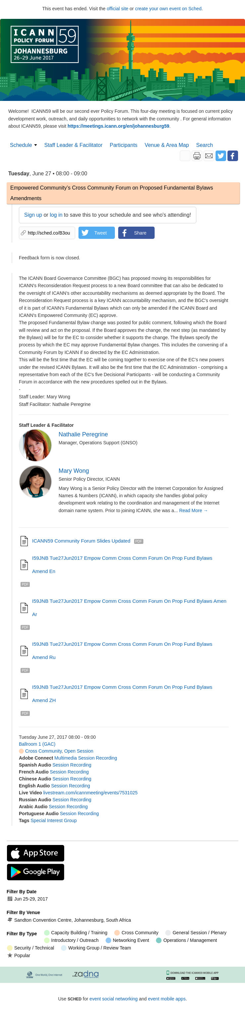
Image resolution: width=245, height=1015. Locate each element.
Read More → (193, 510)
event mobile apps (167, 998)
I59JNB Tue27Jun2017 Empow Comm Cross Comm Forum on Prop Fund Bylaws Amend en (122, 564)
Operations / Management (186, 940)
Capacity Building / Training (76, 933)
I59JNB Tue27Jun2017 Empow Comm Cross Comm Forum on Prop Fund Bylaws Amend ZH (122, 693)
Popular (18, 955)
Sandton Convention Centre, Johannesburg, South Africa (69, 920)
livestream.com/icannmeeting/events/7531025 (90, 792)
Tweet (100, 233)
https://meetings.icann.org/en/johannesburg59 (118, 126)
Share (140, 233)
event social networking (113, 998)
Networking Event (127, 940)
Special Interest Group (54, 820)
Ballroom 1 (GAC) (37, 744)
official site (117, 8)
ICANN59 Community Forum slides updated (81, 541)
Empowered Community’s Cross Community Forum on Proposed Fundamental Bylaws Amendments (111, 193)
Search (204, 145)
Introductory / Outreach (71, 940)
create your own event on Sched (168, 8)
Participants (124, 145)
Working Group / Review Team (96, 948)
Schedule (21, 145)
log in (56, 215)
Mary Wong (74, 470)
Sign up (33, 215)
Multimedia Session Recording (85, 758)
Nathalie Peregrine (83, 434)
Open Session (78, 751)
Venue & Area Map (167, 145)
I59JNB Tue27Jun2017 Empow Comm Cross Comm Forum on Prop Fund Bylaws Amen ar (129, 607)
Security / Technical (30, 948)
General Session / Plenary (195, 933)
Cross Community (40, 751)
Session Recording (71, 765)
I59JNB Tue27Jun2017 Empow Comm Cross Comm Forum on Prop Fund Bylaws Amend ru (122, 650)
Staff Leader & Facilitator (73, 145)
